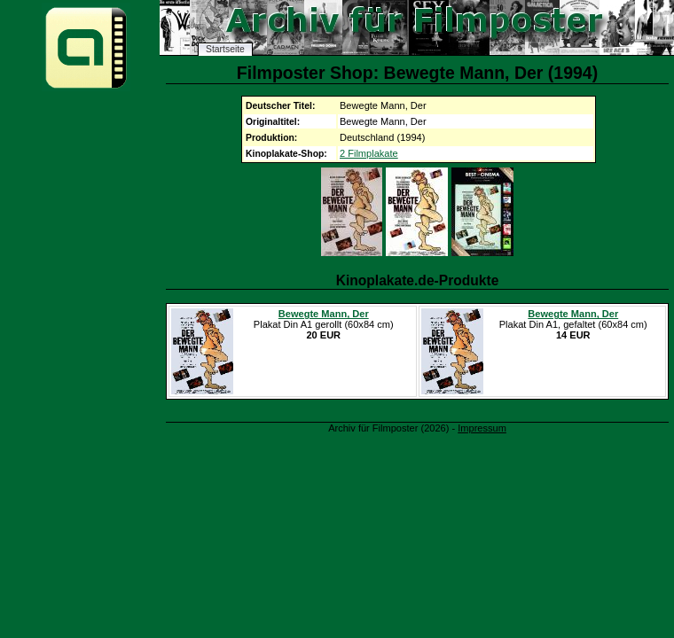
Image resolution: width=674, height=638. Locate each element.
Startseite (225, 49)
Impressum (482, 428)
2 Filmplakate (369, 153)
